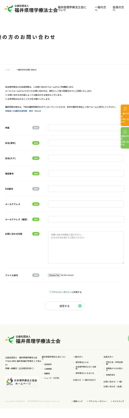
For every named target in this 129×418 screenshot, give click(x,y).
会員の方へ (108, 357)
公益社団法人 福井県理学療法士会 (29, 401)
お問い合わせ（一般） (113, 382)
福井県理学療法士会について (54, 358)
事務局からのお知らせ (114, 369)
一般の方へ (78, 357)
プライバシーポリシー (62, 292)
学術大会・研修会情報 (114, 363)
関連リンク (78, 401)
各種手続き (110, 375)
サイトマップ (118, 401)
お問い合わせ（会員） (113, 386)
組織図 (47, 373)
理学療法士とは (82, 362)
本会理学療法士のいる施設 (86, 367)
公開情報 (48, 369)
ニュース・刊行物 (51, 378)
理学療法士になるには (85, 373)
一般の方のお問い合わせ (26, 70)
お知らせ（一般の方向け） (85, 380)
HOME (8, 70)
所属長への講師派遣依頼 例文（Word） (23, 110)
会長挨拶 (48, 364)
